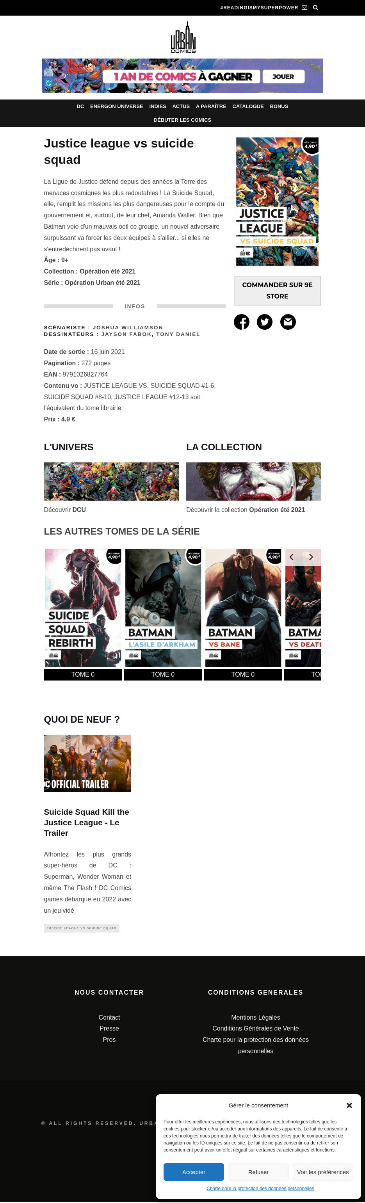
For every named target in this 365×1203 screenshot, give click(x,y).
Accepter (193, 1172)
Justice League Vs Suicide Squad (82, 928)
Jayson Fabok (126, 334)
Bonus (279, 106)
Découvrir (65, 509)
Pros (109, 1041)
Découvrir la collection (245, 509)
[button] (349, 1105)
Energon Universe (116, 106)
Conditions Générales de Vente (255, 1029)
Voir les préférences (323, 1172)
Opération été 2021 (107, 271)
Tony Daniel (178, 334)
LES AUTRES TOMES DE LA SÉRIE (122, 531)
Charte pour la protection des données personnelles (260, 1188)
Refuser (258, 1172)
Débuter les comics (182, 120)
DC (80, 106)
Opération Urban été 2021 (103, 282)
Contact (109, 1018)
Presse (109, 1029)
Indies (157, 106)
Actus (181, 106)
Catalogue (248, 106)
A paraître (211, 106)
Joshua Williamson (128, 328)
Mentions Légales (255, 1018)
